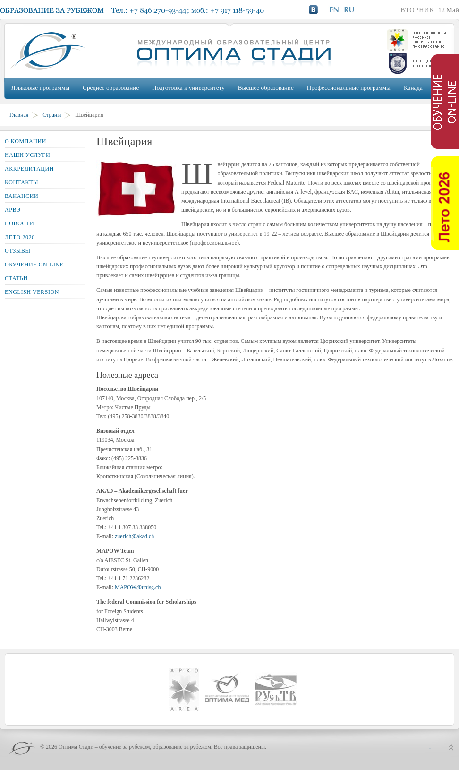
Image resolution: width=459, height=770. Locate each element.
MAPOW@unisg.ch (138, 587)
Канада (413, 87)
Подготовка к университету (188, 87)
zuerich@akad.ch (134, 536)
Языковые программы (40, 87)
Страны (51, 114)
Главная (18, 114)
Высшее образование (266, 87)
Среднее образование (111, 87)
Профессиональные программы (349, 87)
